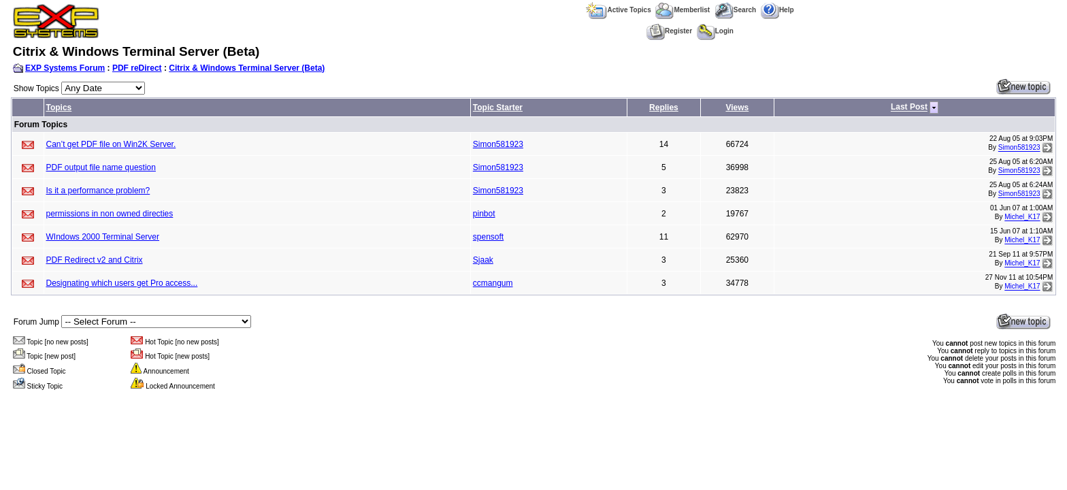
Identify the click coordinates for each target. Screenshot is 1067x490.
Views (737, 107)
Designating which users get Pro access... (122, 283)
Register (669, 31)
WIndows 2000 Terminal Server (103, 237)
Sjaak (483, 260)
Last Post (909, 107)
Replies (663, 107)
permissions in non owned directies (110, 213)
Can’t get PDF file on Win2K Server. (111, 144)
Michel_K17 (1022, 217)
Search (735, 10)
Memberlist (682, 10)
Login (715, 31)
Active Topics (618, 10)
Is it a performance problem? (98, 190)
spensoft (488, 237)
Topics (59, 107)
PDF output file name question (101, 167)
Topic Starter (498, 107)
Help (777, 10)
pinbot (484, 213)
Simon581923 (498, 144)
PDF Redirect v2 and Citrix (94, 260)
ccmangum (493, 283)
